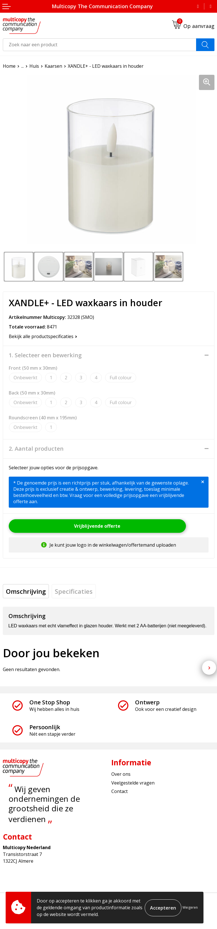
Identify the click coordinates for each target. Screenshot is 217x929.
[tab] (26, 591)
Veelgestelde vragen (133, 783)
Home (9, 66)
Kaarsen (53, 66)
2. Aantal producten (36, 448)
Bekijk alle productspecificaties (43, 336)
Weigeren (190, 907)
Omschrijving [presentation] (26, 591)
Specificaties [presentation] (74, 591)
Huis (34, 66)
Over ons (121, 774)
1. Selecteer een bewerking (45, 355)
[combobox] (99, 44)
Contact (119, 791)
